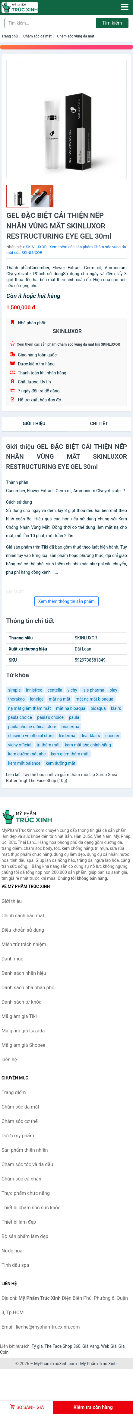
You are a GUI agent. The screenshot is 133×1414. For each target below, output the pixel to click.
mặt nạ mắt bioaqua (94, 699)
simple (14, 690)
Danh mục (12, 959)
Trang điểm (14, 1092)
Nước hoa (12, 1251)
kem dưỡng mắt (60, 763)
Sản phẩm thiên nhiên (25, 1150)
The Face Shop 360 (62, 1346)
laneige (37, 699)
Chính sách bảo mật (23, 915)
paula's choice (50, 717)
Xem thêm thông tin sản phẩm (66, 601)
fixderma (67, 735)
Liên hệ (9, 1059)
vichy (72, 690)
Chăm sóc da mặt (37, 36)
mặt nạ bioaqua (70, 708)
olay (113, 690)
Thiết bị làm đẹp (19, 1222)
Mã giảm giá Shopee (23, 1045)
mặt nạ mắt (59, 699)
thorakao (16, 699)
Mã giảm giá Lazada (23, 1031)
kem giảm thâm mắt (70, 754)
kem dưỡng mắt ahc (27, 754)
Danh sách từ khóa (22, 1002)
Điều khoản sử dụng (23, 930)
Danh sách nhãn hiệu (24, 973)
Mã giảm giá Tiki (19, 1016)
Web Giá (109, 1346)
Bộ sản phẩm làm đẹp (25, 1236)
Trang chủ (10, 36)
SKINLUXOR (36, 247)
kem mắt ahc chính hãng (88, 745)
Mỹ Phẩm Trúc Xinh (98, 1363)
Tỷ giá (37, 1346)
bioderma (70, 726)
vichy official (19, 745)
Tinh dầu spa (15, 1265)
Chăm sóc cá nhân (21, 1179)
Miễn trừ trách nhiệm (24, 944)
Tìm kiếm (112, 23)
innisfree (34, 690)
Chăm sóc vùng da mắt (75, 36)
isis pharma (93, 690)
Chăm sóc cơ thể (20, 1121)
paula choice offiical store (32, 726)
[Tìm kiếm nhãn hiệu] (50, 23)
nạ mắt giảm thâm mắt (29, 708)
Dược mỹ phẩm (18, 1136)
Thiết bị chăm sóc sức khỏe (31, 1207)
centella (54, 690)
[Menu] (124, 6)
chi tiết (99, 423)
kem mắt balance (24, 763)
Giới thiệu (34, 423)
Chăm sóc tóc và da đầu (27, 1164)
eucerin (112, 735)
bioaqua (98, 708)
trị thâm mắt (48, 745)
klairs (116, 708)
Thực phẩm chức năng (26, 1193)
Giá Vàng (90, 1346)
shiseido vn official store (31, 735)
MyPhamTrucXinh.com (55, 1363)
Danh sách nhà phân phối (28, 987)
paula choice (20, 717)
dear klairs (90, 735)
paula (74, 717)
